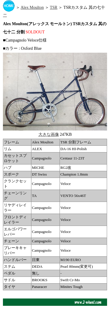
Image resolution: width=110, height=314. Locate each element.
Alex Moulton (32, 7)
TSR (53, 7)
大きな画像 (48, 134)
